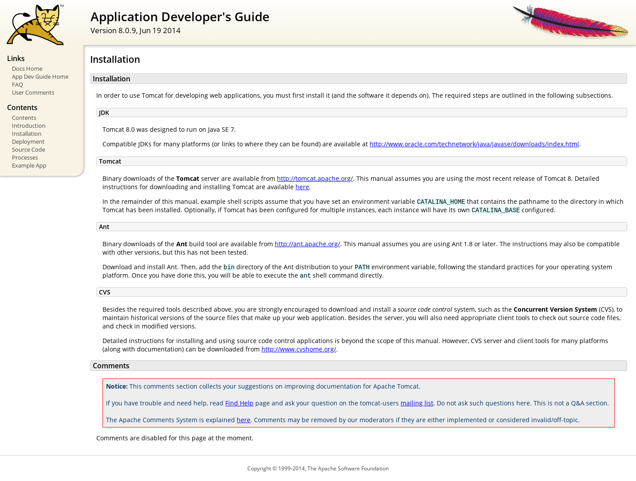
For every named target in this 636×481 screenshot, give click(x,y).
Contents (24, 118)
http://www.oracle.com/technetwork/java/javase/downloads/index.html (474, 144)
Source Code (28, 149)
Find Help (239, 403)
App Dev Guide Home (40, 76)
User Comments (33, 92)
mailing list (417, 403)
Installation (27, 133)
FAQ (17, 84)
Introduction (28, 126)
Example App (29, 165)
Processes (25, 157)
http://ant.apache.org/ (307, 244)
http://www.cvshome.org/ (298, 349)
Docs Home (27, 69)
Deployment (28, 141)
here (302, 187)
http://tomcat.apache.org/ (315, 178)
